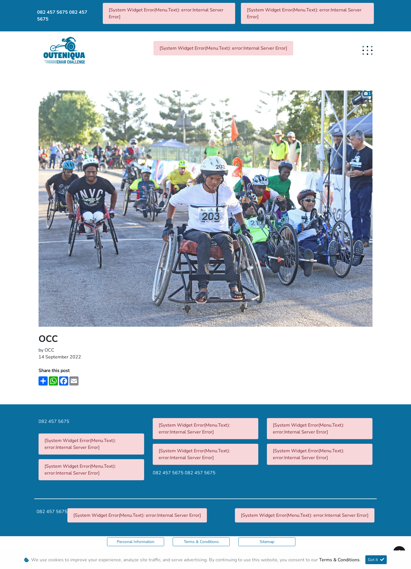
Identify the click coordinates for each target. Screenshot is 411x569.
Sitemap (267, 541)
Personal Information (135, 541)
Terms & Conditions (201, 541)
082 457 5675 (52, 12)
